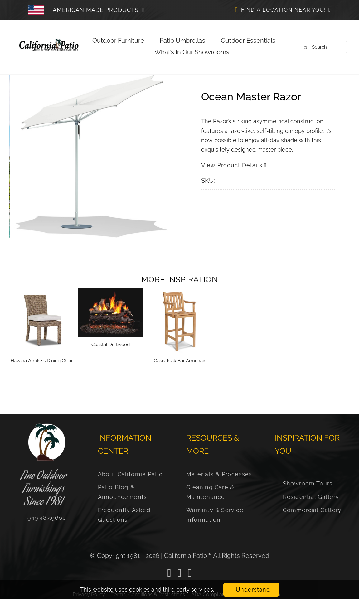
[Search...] (323, 47)
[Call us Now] (47, 517)
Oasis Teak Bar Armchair (179, 361)
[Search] (306, 47)
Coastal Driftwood (110, 344)
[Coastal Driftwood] (110, 291)
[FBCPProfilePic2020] (46, 426)
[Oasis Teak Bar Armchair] (179, 291)
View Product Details (234, 165)
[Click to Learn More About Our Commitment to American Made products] (102, 10)
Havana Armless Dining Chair (42, 361)
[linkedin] (179, 573)
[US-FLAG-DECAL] (49, 41)
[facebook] (169, 573)
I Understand (251, 589)
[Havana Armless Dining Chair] (41, 291)
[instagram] (190, 573)
